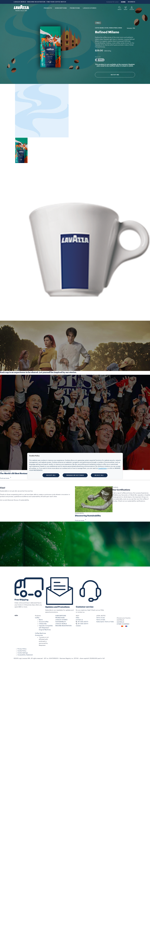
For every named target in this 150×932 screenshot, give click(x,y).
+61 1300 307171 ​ (83, 623)
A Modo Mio (43, 623)
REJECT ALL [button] (99, 475)
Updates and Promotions (57, 607)
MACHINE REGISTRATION (36, 2)
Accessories (39, 635)
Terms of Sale (100, 619)
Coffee (37, 617)
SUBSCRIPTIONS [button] (61, 8)
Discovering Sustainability (88, 516)
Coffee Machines (40, 633)
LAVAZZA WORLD (20, 2)
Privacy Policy (22, 649)
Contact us (79, 619)
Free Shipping (21, 600)
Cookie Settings (23, 653)
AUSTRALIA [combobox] (120, 620)
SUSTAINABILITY (60, 621)
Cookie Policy (22, 651)
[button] (119, 8)
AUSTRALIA (120, 622)
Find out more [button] (6, 478)
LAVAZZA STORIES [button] (89, 8)
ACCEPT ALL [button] (51, 475)
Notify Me (115, 74)
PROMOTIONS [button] (75, 8)
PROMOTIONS (60, 617)
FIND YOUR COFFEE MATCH (56, 2)
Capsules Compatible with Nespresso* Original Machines (46, 627)
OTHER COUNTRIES (123, 624)
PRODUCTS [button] (48, 8)
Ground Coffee (43, 621)
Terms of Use (100, 617)
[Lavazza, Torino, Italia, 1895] (21, 8)
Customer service (84, 607)
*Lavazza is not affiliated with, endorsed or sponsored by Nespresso (44, 641)
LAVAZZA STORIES (61, 619)
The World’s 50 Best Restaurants (16, 473)
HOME (123, 2)
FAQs (77, 617)
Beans (41, 619)
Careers (78, 625)
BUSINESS (131, 2)
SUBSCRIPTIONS (60, 615)
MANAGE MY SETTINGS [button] (75, 475)
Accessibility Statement (25, 655)
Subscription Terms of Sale (105, 621)
